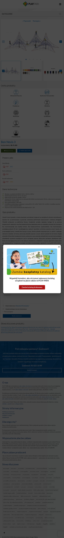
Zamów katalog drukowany (32, 287)
